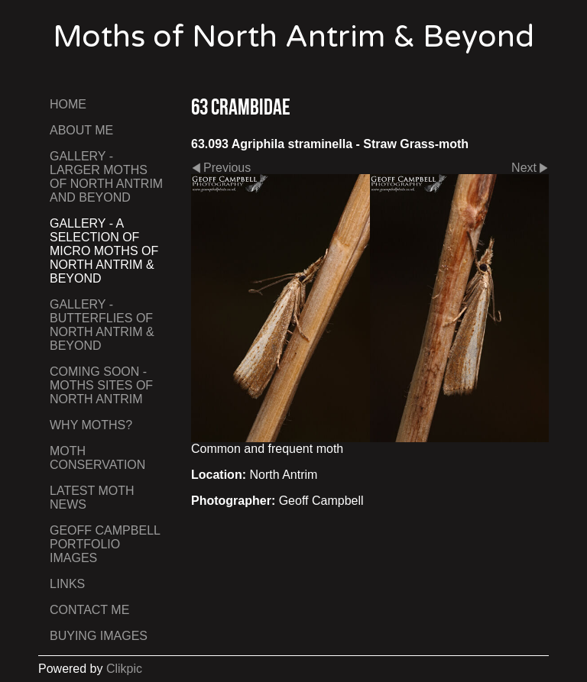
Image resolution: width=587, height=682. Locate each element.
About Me (81, 130)
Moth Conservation (97, 457)
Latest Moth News (92, 497)
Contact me (89, 609)
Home (68, 104)
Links (67, 583)
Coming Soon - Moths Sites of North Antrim (101, 385)
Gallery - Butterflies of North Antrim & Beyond (102, 325)
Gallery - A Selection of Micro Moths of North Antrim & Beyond (104, 251)
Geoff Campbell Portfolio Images (105, 544)
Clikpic (124, 668)
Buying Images (99, 635)
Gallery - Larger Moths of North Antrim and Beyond (106, 177)
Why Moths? (91, 425)
